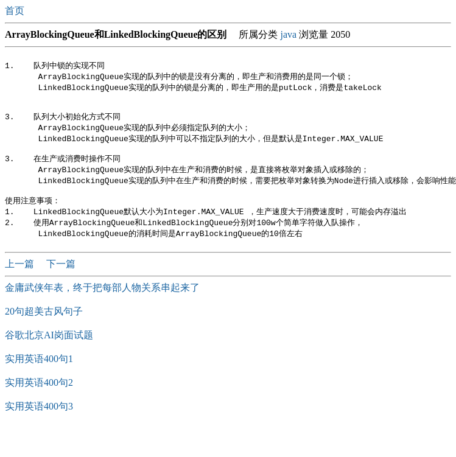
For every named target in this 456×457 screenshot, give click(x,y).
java (288, 34)
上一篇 (21, 279)
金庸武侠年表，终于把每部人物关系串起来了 (102, 303)
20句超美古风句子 (44, 326)
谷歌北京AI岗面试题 (49, 350)
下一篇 (60, 279)
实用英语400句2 (39, 397)
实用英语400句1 (39, 374)
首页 (16, 10)
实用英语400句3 (39, 421)
